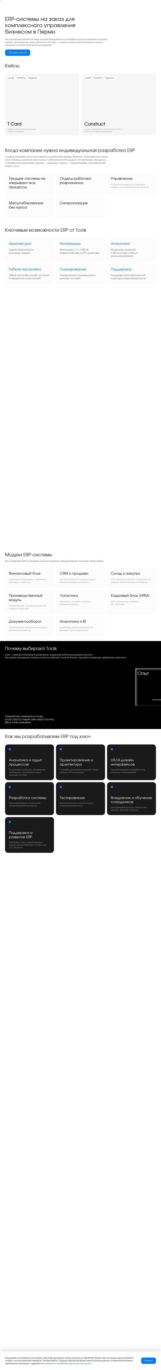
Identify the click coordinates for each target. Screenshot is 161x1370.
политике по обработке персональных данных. (68, 1364)
